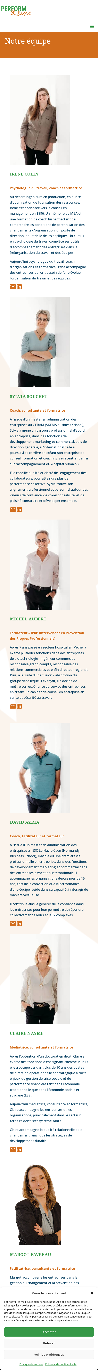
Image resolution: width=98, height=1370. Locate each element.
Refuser (49, 1343)
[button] (92, 1293)
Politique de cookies (31, 1364)
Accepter (49, 1332)
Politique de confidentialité (60, 1364)
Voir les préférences (49, 1354)
